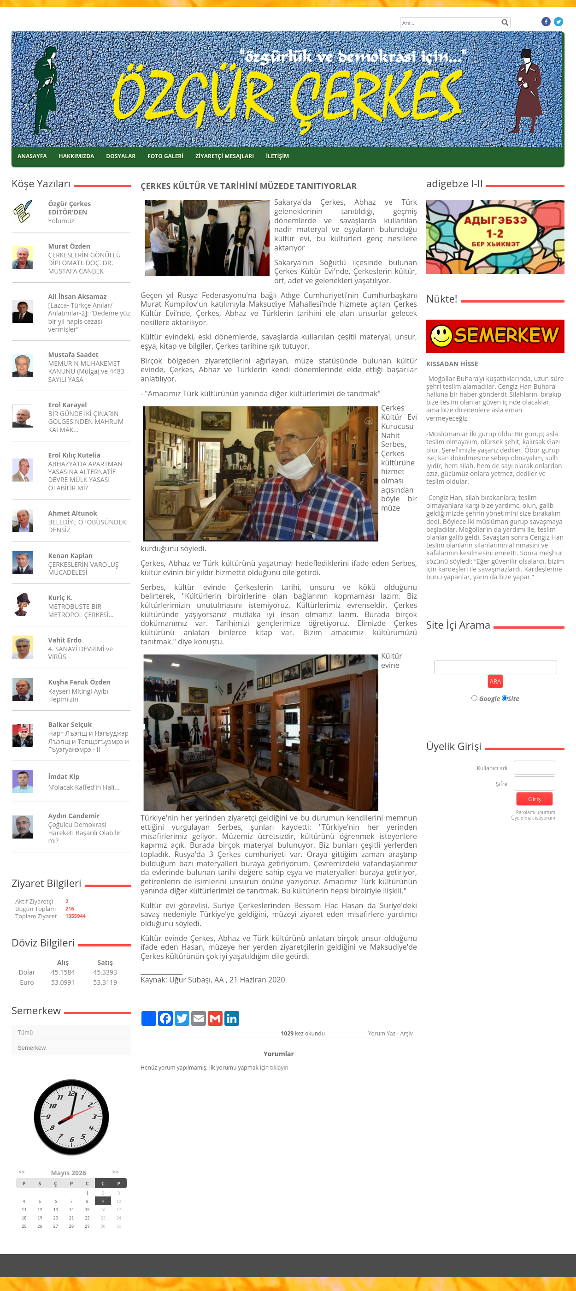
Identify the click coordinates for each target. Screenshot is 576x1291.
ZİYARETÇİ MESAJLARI (224, 156)
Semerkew (32, 1047)
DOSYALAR (120, 156)
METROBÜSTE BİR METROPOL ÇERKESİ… (81, 610)
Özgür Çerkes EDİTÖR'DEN (69, 207)
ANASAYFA (32, 156)
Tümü (25, 1032)
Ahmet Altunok (72, 513)
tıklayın (279, 1067)
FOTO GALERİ (165, 156)
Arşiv (406, 1033)
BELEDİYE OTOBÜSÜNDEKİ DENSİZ (88, 526)
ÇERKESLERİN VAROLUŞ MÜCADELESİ (83, 568)
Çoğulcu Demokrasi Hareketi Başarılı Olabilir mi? (84, 832)
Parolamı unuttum (535, 812)
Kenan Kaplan (70, 555)
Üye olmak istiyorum (533, 818)
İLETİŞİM (277, 156)
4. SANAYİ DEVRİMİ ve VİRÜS (80, 652)
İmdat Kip (64, 776)
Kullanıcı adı (492, 768)
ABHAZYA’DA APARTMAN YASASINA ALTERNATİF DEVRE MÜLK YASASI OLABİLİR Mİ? (85, 475)
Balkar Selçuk (70, 724)
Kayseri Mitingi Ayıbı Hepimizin (78, 695)
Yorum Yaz (381, 1033)
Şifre (501, 784)
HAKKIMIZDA (76, 156)
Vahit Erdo (65, 640)
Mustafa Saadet (73, 354)
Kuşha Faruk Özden (79, 682)
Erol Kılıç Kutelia (74, 455)
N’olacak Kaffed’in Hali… (84, 787)
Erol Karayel (67, 404)
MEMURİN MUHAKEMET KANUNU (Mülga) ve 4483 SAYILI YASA (86, 371)
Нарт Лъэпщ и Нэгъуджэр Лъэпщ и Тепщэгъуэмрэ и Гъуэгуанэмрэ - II (88, 741)
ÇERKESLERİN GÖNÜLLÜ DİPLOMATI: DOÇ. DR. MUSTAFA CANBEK (84, 262)
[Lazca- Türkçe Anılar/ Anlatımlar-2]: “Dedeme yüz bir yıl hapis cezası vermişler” (89, 317)
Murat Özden (69, 246)
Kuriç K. (60, 597)
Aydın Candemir (74, 815)
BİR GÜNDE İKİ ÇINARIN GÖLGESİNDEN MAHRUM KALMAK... (86, 421)
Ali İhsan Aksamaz (77, 296)
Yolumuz (61, 220)
